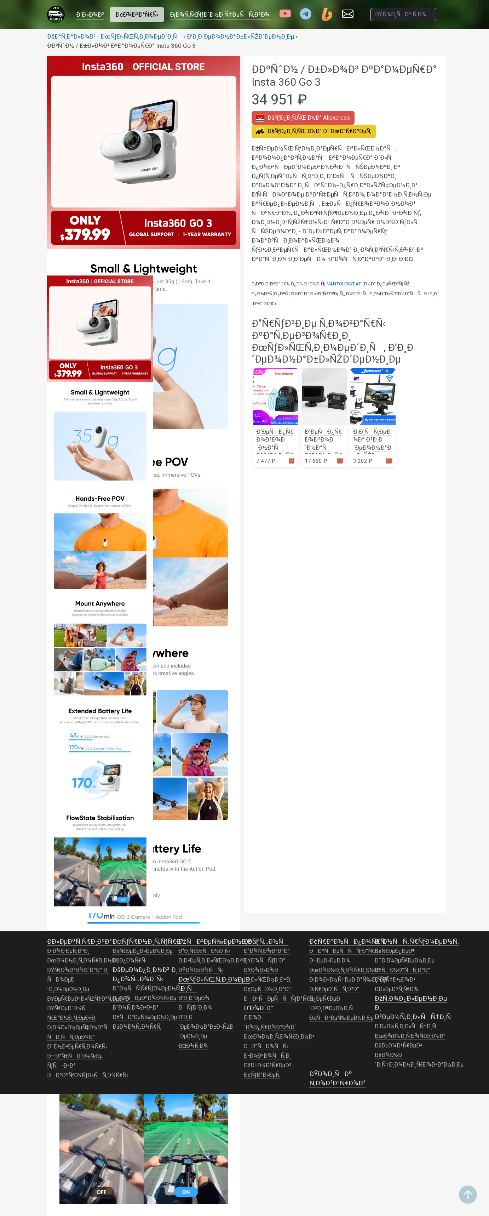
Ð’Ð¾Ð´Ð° (258, 1008)
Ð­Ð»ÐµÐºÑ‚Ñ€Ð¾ (396, 989)
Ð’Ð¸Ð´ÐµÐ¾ (193, 998)
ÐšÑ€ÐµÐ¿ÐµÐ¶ (395, 951)
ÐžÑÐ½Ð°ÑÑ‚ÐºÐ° (402, 970)
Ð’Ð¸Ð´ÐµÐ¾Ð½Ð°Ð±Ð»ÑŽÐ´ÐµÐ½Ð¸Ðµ (240, 36)
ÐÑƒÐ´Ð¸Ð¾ (195, 1008)
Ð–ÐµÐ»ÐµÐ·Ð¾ (329, 961)
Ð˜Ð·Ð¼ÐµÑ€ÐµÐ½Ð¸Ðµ (405, 961)
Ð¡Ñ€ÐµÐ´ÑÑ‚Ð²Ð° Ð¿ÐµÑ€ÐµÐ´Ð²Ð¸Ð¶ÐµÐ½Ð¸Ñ (334, 999)
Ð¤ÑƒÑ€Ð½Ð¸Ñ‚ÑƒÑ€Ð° (148, 941)
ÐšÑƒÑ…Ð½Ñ (266, 941)
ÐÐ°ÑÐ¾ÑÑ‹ (266, 1046)
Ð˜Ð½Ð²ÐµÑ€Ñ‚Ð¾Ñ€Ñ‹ (77, 1047)
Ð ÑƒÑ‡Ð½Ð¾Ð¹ (395, 980)
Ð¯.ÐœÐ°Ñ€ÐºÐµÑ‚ (313, 131)
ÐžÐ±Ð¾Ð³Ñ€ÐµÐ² (267, 1065)
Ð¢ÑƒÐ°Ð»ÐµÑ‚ (262, 1075)
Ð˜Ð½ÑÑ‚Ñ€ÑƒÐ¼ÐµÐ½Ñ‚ (147, 988)
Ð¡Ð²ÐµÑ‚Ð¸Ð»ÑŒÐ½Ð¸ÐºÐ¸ (212, 961)
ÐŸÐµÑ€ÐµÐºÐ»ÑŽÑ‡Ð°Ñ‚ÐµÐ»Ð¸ (89, 999)
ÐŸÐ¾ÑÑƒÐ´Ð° (264, 961)
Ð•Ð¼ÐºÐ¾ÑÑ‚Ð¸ (267, 1056)
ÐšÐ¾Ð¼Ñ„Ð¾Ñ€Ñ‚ (137, 1027)
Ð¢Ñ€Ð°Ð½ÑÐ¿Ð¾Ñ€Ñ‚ (347, 941)
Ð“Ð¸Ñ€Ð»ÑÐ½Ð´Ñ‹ (204, 951)
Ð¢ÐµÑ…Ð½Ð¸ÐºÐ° (267, 989)
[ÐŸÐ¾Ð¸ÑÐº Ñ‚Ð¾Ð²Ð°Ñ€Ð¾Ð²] (403, 14)
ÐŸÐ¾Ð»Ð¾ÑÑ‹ (200, 970)
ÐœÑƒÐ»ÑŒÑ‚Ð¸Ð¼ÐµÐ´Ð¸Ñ (141, 36)
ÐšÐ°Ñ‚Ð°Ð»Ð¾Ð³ (71, 36)
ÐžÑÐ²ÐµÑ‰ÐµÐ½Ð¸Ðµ (145, 1017)
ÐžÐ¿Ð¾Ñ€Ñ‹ (130, 961)
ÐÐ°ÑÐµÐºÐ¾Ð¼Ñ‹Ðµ (144, 998)
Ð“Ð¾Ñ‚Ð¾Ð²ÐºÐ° (136, 1008)
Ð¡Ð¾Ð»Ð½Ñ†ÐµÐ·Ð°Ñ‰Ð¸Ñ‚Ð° (348, 980)
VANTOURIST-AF (344, 283)
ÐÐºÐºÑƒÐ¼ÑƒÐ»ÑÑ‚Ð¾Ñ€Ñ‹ (87, 1075)
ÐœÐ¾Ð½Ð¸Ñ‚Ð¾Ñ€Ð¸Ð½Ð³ (82, 961)
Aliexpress (303, 118)
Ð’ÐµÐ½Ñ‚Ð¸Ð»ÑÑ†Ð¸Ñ (408, 1026)
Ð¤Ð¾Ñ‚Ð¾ (193, 1046)
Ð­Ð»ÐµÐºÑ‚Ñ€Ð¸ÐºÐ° (79, 941)
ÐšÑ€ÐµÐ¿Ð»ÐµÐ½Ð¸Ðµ (143, 951)
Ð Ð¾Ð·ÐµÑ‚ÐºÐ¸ (68, 951)
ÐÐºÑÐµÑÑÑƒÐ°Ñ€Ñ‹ (279, 999)
